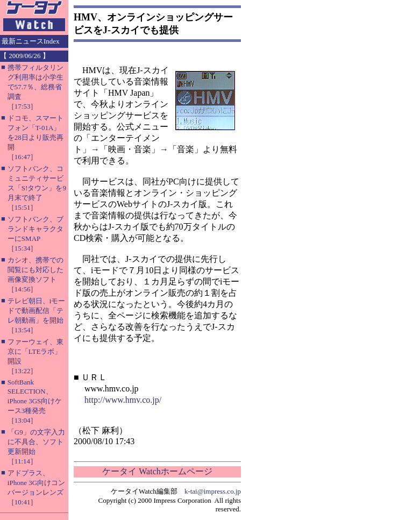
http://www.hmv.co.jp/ (122, 399)
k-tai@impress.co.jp (212, 491)
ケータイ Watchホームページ (157, 471)
